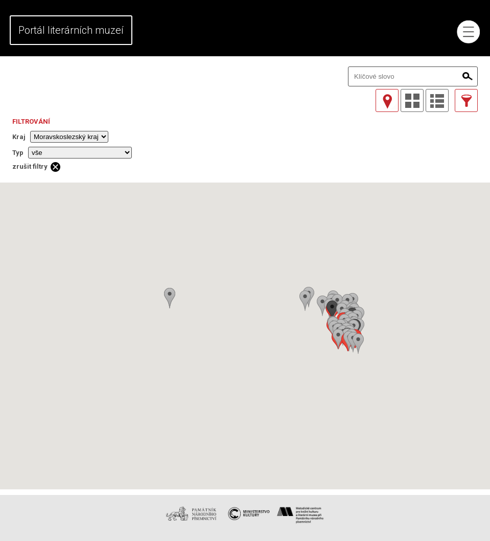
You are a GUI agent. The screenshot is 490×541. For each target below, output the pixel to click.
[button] (358, 343)
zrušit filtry (30, 166)
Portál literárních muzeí (71, 30)
